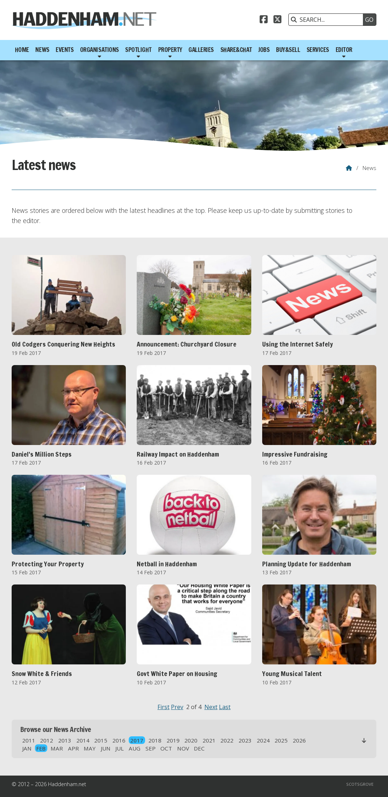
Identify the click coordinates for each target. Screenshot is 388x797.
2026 (299, 740)
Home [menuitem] (22, 49)
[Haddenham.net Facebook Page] (264, 20)
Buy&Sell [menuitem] (288, 49)
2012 (46, 740)
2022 (226, 740)
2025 (281, 740)
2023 (245, 740)
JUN (106, 748)
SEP (150, 748)
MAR (57, 748)
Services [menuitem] (318, 49)
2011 (28, 740)
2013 (64, 740)
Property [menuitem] (170, 49)
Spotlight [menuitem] (138, 49)
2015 (100, 740)
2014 (82, 740)
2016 (118, 740)
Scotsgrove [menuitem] (359, 784)
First (163, 707)
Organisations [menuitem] (99, 49)
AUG (134, 748)
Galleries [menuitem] (201, 49)
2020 (190, 740)
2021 (209, 740)
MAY (90, 748)
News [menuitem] (42, 49)
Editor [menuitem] (344, 49)
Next (210, 707)
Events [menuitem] (64, 49)
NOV (183, 748)
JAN (27, 748)
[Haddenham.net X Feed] (277, 20)
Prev (177, 707)
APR (73, 748)
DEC (199, 748)
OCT (166, 748)
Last (225, 707)
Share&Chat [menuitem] (236, 49)
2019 (173, 740)
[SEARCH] (327, 19)
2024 (263, 740)
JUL (119, 748)
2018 (154, 740)
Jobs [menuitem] (263, 49)
